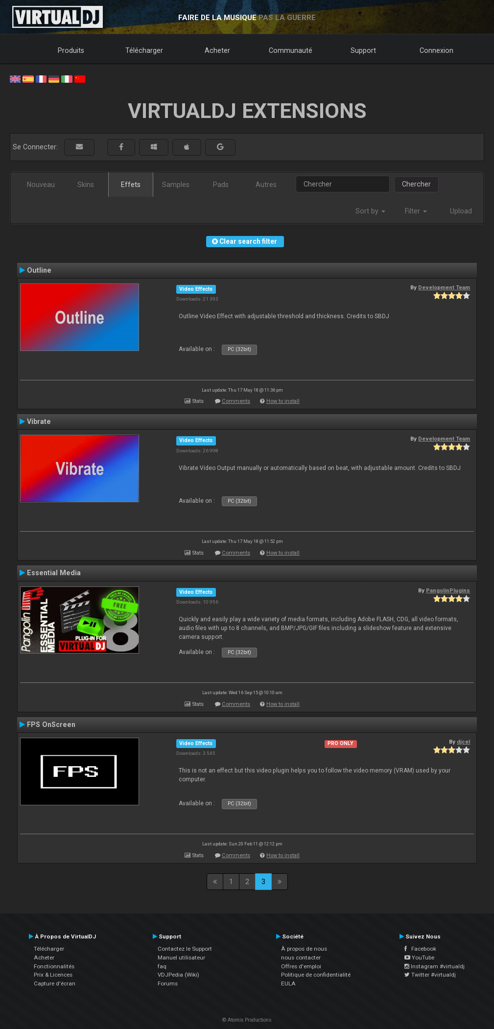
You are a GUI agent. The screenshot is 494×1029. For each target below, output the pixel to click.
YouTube (419, 957)
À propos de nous (304, 948)
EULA (288, 983)
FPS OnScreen (51, 724)
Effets (131, 184)
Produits (71, 50)
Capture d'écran (54, 983)
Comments (236, 401)
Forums (168, 983)
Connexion (436, 50)
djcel (463, 741)
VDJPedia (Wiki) (178, 974)
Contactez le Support (185, 948)
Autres (266, 184)
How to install (283, 401)
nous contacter (301, 957)
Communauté (290, 50)
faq (162, 966)
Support (363, 50)
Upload (461, 211)
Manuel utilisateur (181, 957)
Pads (221, 184)
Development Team (444, 287)
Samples (175, 184)
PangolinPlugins (448, 590)
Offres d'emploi (301, 966)
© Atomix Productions (247, 1020)
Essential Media (54, 573)
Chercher (416, 184)
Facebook (420, 948)
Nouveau (41, 184)
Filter (416, 211)
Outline (39, 270)
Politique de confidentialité (316, 974)
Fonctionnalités (54, 966)
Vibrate (39, 421)
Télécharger (144, 50)
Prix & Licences (53, 974)
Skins (85, 184)
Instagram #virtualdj (434, 966)
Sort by (370, 211)
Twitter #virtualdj (430, 974)
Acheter (217, 50)
